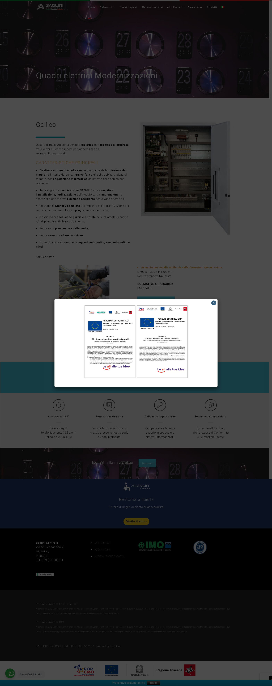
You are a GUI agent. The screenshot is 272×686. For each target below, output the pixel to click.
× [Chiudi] (214, 303)
